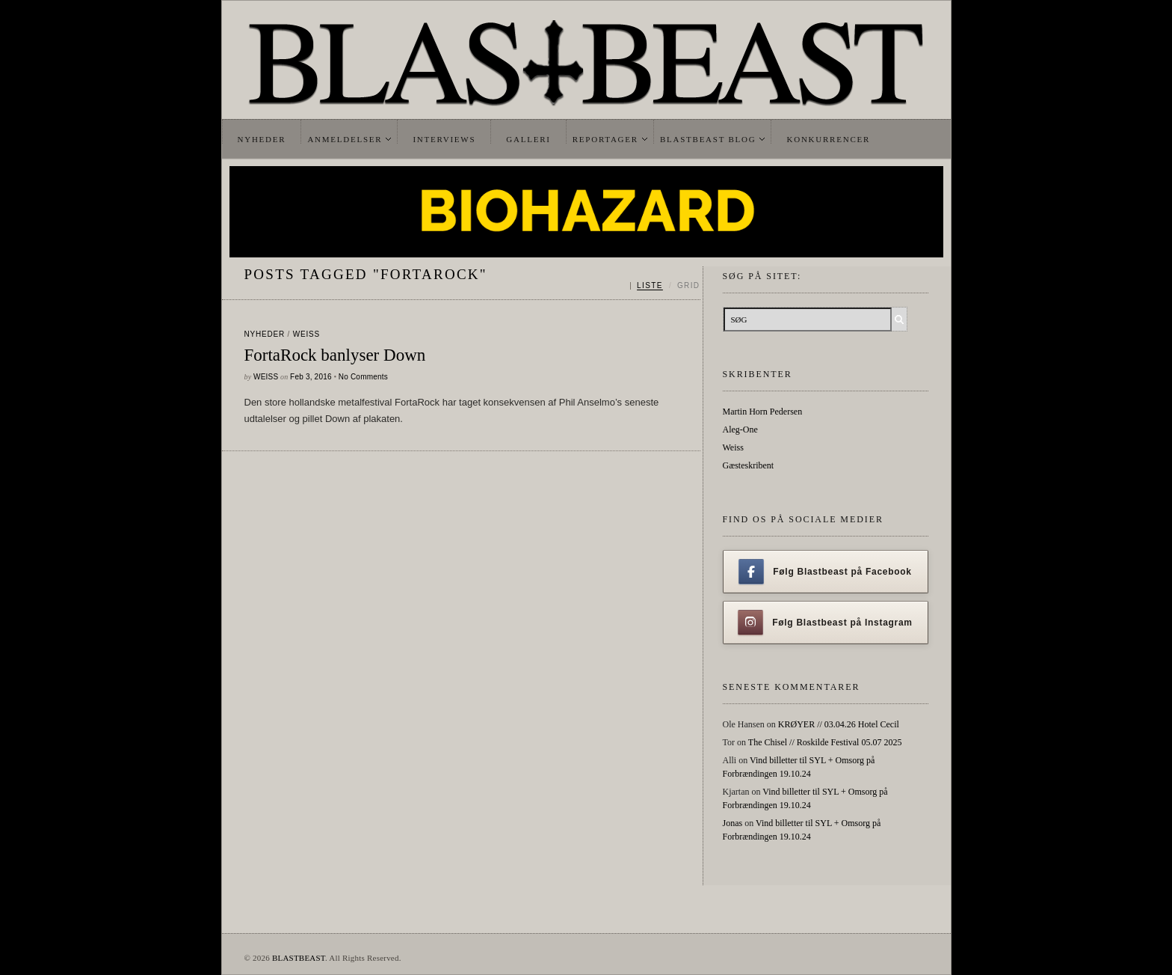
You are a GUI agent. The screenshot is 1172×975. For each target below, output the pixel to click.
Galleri (528, 139)
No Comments (363, 377)
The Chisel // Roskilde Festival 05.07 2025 (825, 742)
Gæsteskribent (748, 465)
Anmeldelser (344, 139)
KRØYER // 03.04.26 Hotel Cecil (838, 724)
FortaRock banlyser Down (335, 355)
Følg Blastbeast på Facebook (824, 571)
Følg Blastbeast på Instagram (825, 622)
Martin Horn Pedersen (763, 411)
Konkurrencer (828, 139)
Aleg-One (740, 429)
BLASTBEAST (298, 957)
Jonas (733, 823)
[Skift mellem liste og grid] (665, 286)
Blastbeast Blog (708, 139)
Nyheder (262, 139)
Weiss (306, 334)
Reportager (605, 139)
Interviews (444, 139)
